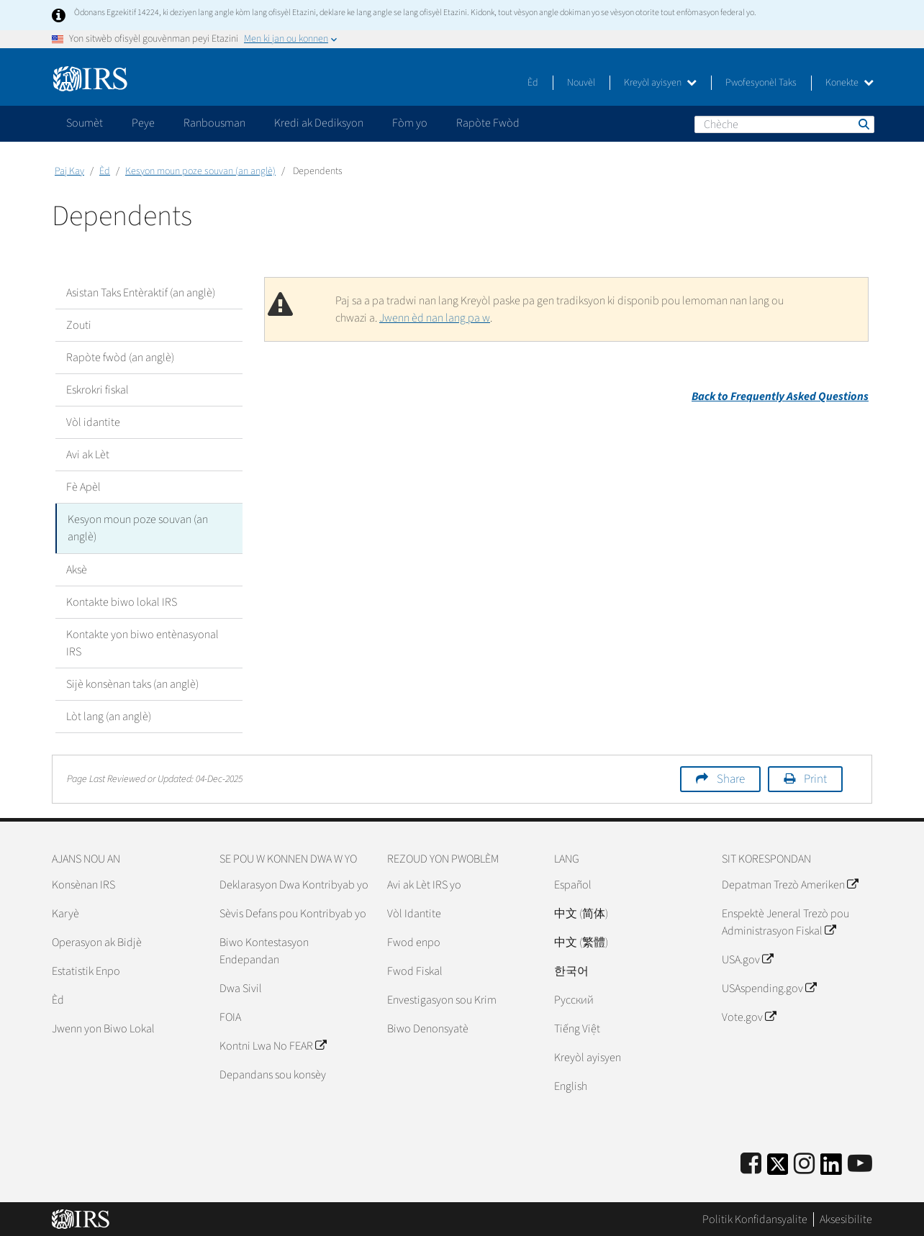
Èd (532, 83)
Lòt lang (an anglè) (108, 716)
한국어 (571, 970)
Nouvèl (581, 83)
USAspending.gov (769, 988)
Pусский (574, 999)
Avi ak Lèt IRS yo (424, 884)
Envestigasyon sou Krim (442, 999)
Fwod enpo (413, 942)
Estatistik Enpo (86, 970)
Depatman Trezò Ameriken (790, 884)
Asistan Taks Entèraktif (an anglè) (140, 293)
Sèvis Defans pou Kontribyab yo (292, 913)
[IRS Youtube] (860, 1163)
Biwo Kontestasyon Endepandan (264, 950)
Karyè (65, 913)
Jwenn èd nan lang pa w (434, 318)
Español (573, 884)
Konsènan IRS (83, 884)
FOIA (230, 1016)
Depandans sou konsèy (272, 1074)
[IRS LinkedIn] (831, 1168)
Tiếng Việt (577, 1028)
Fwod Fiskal (415, 970)
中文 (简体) (581, 913)
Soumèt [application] (84, 123)
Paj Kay (69, 171)
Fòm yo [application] (409, 123)
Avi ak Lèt (87, 455)
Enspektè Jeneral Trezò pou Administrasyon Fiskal (785, 921)
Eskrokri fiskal (97, 390)
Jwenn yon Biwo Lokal (103, 1028)
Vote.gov (749, 1016)
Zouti (78, 325)
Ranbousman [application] (214, 123)
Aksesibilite (846, 1218)
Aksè (76, 569)
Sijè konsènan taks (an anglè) (132, 683)
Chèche (863, 123)
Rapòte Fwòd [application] (488, 123)
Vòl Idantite (414, 913)
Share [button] (731, 778)
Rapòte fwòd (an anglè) (120, 357)
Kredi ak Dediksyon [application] (318, 123)
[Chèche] (784, 124)
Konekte (849, 83)
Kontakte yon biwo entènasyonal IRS (142, 642)
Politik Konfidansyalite (754, 1218)
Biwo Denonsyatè (427, 1028)
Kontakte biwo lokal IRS (121, 601)
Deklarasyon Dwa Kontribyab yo (293, 884)
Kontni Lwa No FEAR (272, 1045)
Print (815, 778)
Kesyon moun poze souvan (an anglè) (200, 171)
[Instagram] (804, 1163)
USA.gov (747, 959)
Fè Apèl (83, 487)
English (570, 1086)
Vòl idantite (93, 422)
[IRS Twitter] (778, 1168)
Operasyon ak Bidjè (97, 942)
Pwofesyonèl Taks (761, 83)
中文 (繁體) (581, 942)
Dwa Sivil (240, 988)
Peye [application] (143, 123)
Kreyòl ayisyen (660, 83)
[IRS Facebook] (750, 1163)
